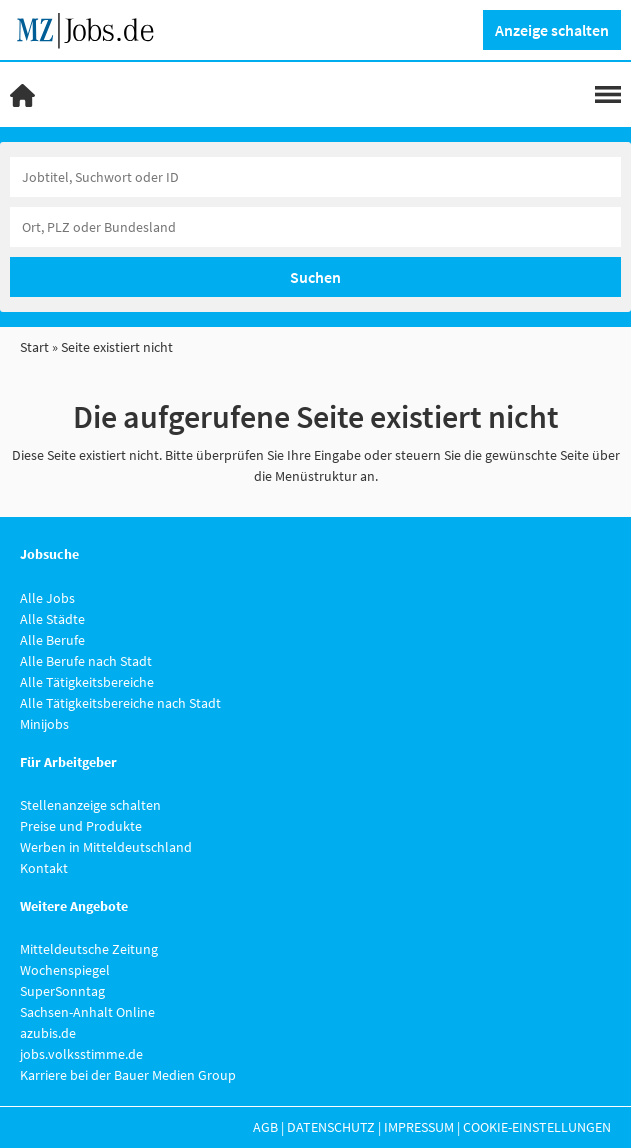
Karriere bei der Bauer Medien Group (128, 1075)
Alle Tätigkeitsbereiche (87, 682)
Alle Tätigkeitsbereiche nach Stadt (120, 703)
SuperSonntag (62, 991)
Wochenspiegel (65, 970)
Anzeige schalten (552, 30)
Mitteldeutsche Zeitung (89, 949)
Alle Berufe (52, 640)
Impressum (419, 1127)
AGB (265, 1127)
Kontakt (44, 868)
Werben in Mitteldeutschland (106, 847)
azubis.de (48, 1033)
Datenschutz (331, 1127)
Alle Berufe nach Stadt (86, 661)
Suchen (315, 277)
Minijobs (44, 724)
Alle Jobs (47, 598)
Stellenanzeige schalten (90, 805)
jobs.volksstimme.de (81, 1054)
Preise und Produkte (81, 826)
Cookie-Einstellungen (537, 1127)
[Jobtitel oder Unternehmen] (315, 177)
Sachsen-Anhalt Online (87, 1012)
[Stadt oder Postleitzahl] (315, 227)
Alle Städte (52, 619)
